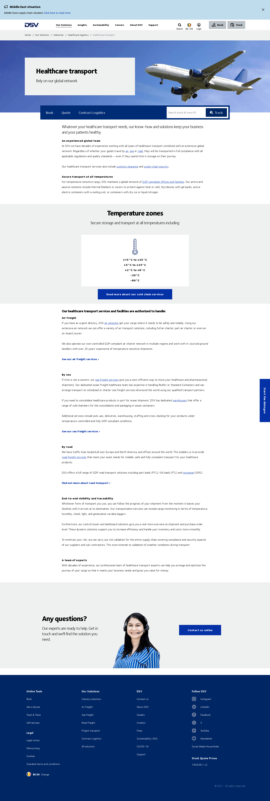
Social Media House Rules (205, 746)
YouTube (204, 730)
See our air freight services (79, 366)
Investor (141, 722)
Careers (141, 715)
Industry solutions (91, 699)
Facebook (205, 715)
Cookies (31, 756)
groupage (188, 479)
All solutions (88, 746)
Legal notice (33, 740)
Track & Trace (34, 715)
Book (29, 699)
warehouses (180, 407)
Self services (33, 722)
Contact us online (200, 637)
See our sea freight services (80, 438)
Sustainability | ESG (147, 738)
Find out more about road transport (85, 490)
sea (132, 158)
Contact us (143, 699)
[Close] (263, 10)
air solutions (112, 330)
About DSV (143, 707)
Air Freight (87, 707)
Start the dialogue (265, 401)
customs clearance (127, 173)
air (127, 158)
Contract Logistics (91, 738)
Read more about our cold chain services (135, 301)
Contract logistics (92, 119)
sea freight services (107, 386)
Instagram (205, 699)
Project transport (91, 730)
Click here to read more (57, 12)
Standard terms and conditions (43, 764)
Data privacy (33, 748)
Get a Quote (33, 707)
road (140, 158)
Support (141, 754)
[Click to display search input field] (179, 28)
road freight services (74, 464)
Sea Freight (88, 715)
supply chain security (156, 173)
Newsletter (206, 738)
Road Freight (88, 722)
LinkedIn (204, 707)
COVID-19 (142, 746)
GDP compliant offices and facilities (163, 189)
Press (139, 730)
